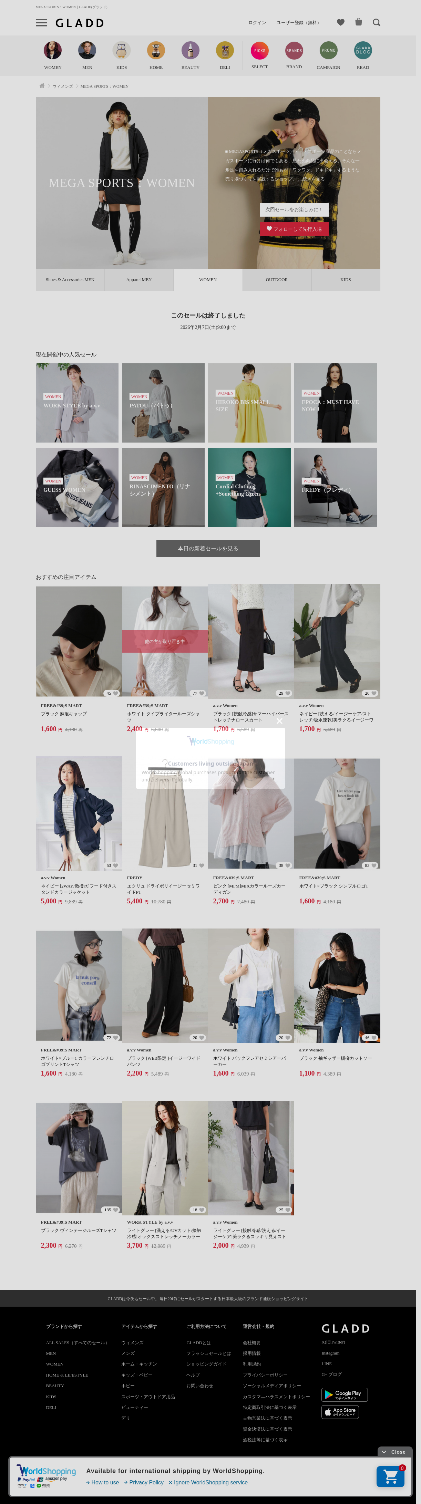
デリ (125, 1418)
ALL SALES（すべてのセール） (78, 1342)
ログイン (257, 22)
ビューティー (134, 1407)
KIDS (345, 279)
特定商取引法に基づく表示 (270, 1407)
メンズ (128, 1353)
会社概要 (252, 1342)
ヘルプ (193, 1375)
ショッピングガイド (206, 1364)
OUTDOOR (277, 279)
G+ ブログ (331, 1374)
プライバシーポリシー (265, 1375)
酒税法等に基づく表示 (265, 1439)
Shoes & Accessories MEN (70, 279)
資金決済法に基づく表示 (267, 1429)
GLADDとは (198, 1342)
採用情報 (252, 1353)
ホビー (128, 1385)
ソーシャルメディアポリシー (272, 1385)
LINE (326, 1363)
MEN (51, 1353)
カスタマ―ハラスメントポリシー (276, 1396)
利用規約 (252, 1364)
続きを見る (313, 178)
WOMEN (55, 1364)
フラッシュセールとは (208, 1353)
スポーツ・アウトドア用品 (148, 1396)
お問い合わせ (199, 1385)
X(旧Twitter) (333, 1342)
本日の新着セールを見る (208, 548)
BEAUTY (55, 1385)
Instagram (330, 1353)
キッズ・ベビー (137, 1375)
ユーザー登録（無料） (299, 22)
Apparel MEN (139, 279)
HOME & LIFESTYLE (67, 1375)
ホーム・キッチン (139, 1364)
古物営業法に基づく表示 (267, 1418)
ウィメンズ (132, 1342)
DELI (51, 1407)
